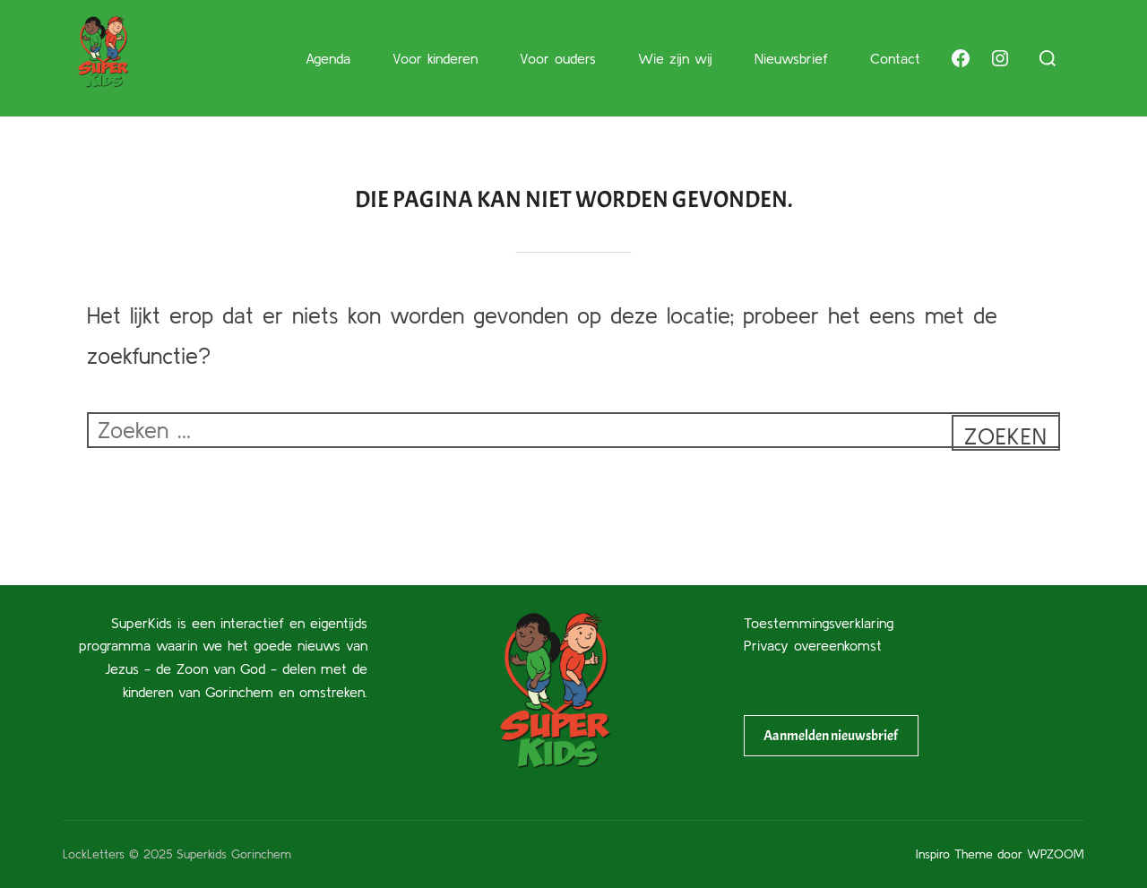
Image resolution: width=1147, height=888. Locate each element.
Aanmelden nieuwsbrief (830, 736)
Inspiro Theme (954, 854)
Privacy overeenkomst (813, 645)
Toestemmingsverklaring (818, 623)
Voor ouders (558, 58)
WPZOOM (1055, 854)
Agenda (328, 58)
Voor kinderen (435, 58)
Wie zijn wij (675, 58)
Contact (895, 58)
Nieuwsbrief (791, 58)
